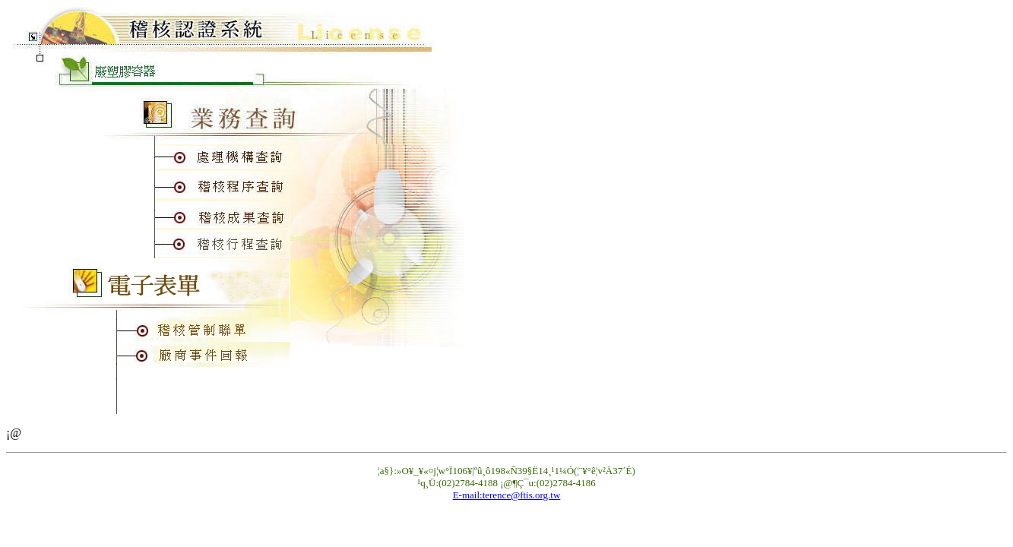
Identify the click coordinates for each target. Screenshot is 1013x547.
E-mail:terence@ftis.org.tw (507, 495)
